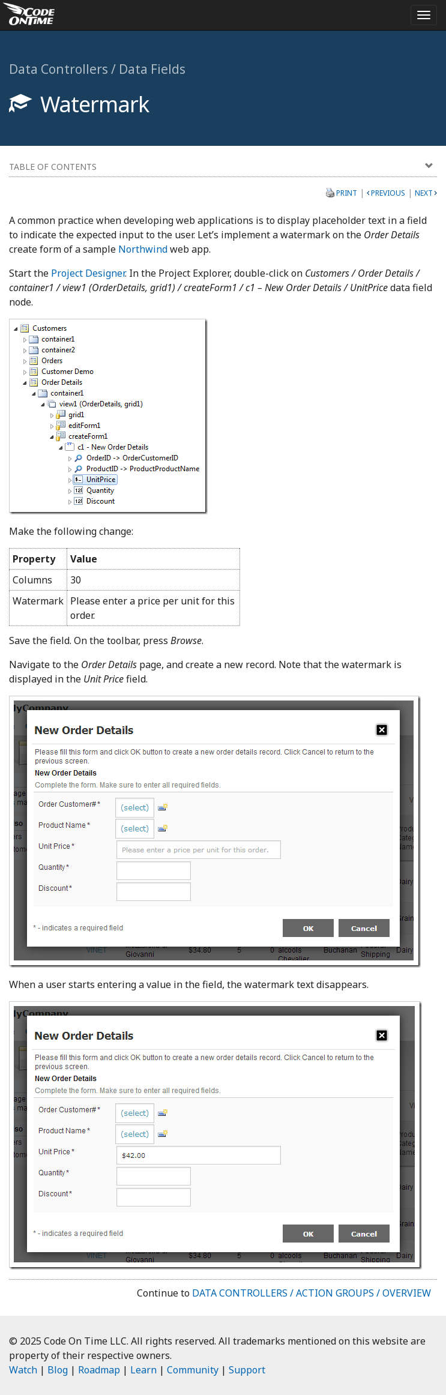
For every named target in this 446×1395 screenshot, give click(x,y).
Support (247, 1369)
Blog (57, 1369)
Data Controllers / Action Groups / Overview (311, 1293)
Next (424, 193)
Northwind (142, 249)
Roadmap (99, 1369)
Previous (388, 193)
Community (192, 1369)
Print (346, 192)
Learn (143, 1369)
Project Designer (88, 273)
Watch (23, 1369)
